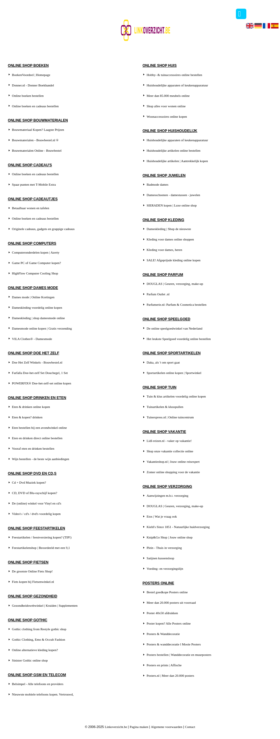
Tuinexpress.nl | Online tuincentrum (170, 417)
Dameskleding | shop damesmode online (38, 318)
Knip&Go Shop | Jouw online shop (169, 537)
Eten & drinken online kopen (31, 407)
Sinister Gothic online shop (30, 660)
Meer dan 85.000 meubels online (168, 95)
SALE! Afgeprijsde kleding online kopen (173, 260)
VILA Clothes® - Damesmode (32, 339)
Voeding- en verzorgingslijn (165, 568)
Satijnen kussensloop (160, 558)
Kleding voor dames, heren (164, 249)
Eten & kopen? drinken (27, 417)
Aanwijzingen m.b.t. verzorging (167, 495)
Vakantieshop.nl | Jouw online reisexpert (173, 461)
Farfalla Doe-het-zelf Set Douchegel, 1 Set (40, 373)
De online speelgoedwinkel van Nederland (174, 328)
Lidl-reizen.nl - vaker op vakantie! (169, 441)
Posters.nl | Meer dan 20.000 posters (170, 675)
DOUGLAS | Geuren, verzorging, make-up (175, 283)
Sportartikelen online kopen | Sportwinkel (174, 373)
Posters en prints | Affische (164, 665)
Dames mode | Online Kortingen (33, 297)
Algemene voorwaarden (166, 727)
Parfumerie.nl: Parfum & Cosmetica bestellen (176, 304)
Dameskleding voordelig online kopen (37, 307)
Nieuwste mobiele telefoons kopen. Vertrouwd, (43, 694)
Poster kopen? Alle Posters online (169, 623)
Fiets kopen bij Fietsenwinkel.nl (33, 581)
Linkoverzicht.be (116, 727)
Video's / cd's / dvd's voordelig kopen (36, 514)
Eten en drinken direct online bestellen (37, 438)
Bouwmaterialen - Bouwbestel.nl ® (35, 140)
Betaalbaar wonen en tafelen (30, 208)
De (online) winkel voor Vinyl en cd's (36, 503)
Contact (190, 727)
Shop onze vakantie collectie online (170, 451)
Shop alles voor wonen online (166, 106)
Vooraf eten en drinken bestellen (33, 448)
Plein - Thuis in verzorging (164, 547)
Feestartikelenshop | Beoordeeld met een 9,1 (41, 547)
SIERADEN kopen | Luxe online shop (172, 205)
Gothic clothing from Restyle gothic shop (39, 629)
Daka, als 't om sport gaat (163, 362)
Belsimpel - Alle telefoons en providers (37, 684)
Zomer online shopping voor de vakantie (173, 472)
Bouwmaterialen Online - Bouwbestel (37, 150)
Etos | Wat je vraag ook (162, 516)
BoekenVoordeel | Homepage (31, 75)
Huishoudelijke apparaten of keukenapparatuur (177, 85)
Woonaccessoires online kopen (167, 116)
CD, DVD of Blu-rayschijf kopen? (34, 493)
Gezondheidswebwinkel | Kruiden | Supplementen (44, 605)
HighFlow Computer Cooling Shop (35, 273)
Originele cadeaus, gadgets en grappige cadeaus (43, 229)
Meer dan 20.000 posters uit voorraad (171, 602)
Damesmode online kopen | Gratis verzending (42, 328)
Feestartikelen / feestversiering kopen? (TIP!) (41, 537)
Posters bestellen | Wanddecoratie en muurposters (179, 654)
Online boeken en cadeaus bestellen (35, 106)
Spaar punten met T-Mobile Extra (34, 184)
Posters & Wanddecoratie (163, 634)
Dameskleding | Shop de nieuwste (169, 229)
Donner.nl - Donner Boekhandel (33, 85)
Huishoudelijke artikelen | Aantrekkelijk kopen (177, 161)
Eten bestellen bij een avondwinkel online (39, 427)
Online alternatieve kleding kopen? (35, 650)
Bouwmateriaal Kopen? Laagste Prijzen (38, 129)
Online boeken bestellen (27, 95)
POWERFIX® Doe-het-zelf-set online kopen (41, 383)
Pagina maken (139, 727)
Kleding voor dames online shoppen (170, 239)
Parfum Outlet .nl (158, 294)
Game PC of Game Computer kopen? (36, 263)
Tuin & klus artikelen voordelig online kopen (176, 396)
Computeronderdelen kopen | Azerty (36, 252)
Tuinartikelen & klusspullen (165, 407)
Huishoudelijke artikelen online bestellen (173, 150)
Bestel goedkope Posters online (167, 592)
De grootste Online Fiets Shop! (32, 571)
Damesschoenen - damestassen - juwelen (173, 195)
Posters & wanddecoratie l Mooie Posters (174, 644)
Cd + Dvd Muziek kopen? (29, 482)
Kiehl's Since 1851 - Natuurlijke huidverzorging (178, 527)
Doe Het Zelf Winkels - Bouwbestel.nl (37, 362)
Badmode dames (157, 184)
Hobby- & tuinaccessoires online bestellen (174, 75)
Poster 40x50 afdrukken (162, 613)
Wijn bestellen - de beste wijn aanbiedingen (40, 459)
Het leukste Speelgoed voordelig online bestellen (179, 339)
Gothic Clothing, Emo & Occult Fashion (38, 639)
